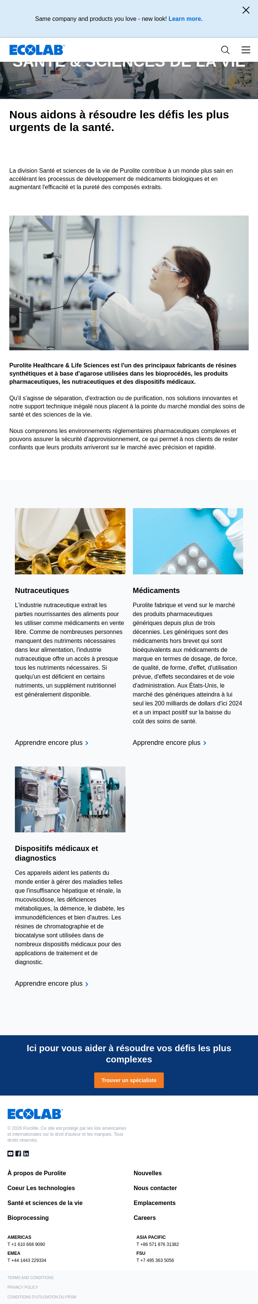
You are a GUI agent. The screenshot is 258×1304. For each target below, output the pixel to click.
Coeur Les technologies (41, 1188)
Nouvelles (148, 1173)
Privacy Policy (22, 1287)
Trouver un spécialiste (129, 1080)
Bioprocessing (28, 1218)
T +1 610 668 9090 (26, 1244)
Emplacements (155, 1203)
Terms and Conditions (30, 1278)
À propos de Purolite (36, 1173)
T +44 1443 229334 (26, 1260)
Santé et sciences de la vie (45, 1203)
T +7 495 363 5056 (155, 1260)
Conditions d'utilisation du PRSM (41, 1297)
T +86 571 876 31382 (158, 1244)
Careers (145, 1218)
